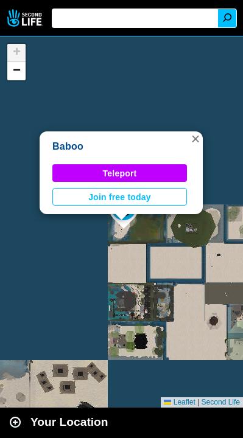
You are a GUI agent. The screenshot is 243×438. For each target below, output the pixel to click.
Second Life (26, 18)
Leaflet (179, 402)
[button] (195, 138)
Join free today (119, 197)
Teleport (120, 173)
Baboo (67, 146)
